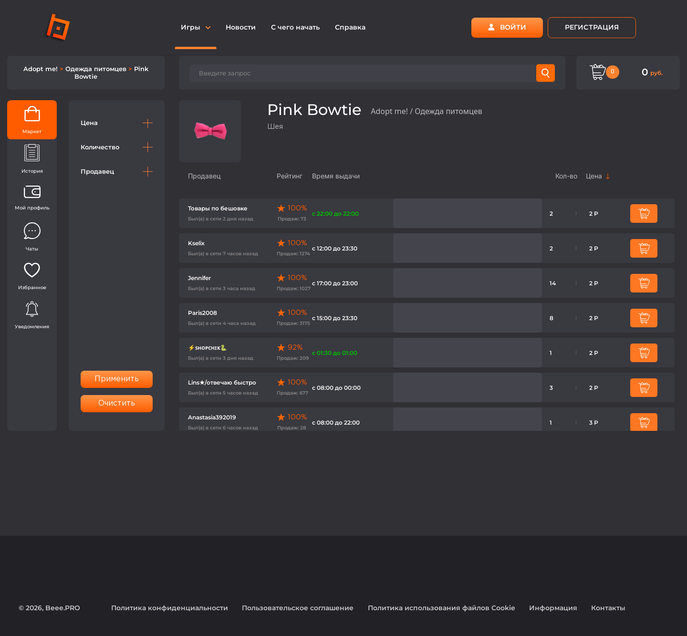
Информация (553, 608)
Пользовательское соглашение (298, 608)
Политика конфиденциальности (169, 608)
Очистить (116, 403)
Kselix (196, 243)
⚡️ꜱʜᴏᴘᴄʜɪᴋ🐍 (207, 347)
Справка (350, 27)
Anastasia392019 (212, 417)
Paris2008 (202, 312)
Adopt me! (41, 69)
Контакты (608, 608)
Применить (116, 379)
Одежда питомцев (96, 69)
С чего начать (295, 27)
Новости (241, 27)
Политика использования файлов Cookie (441, 608)
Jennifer (199, 278)
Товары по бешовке (218, 208)
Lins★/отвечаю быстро (222, 382)
